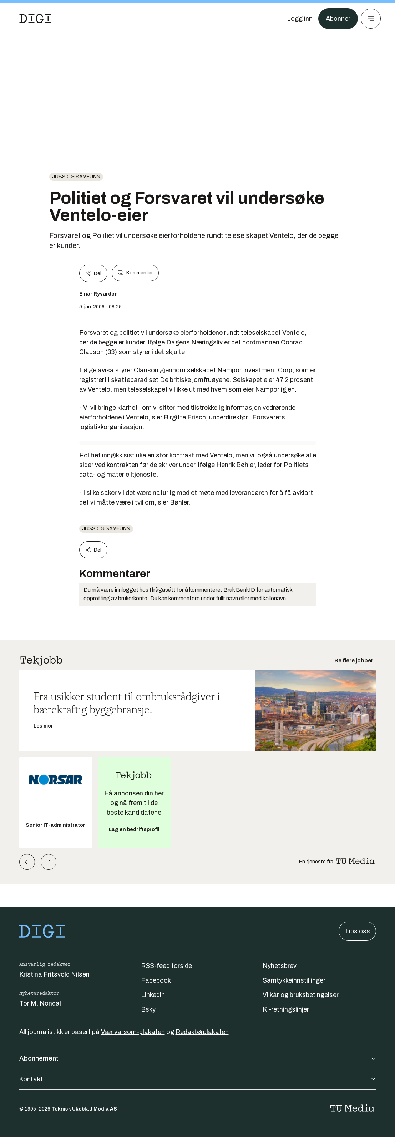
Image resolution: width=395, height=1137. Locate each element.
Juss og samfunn (76, 176)
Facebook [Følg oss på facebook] (156, 980)
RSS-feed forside (166, 965)
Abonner (338, 18)
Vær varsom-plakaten (133, 1032)
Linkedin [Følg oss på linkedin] (153, 994)
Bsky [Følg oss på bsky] (148, 1009)
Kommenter (135, 273)
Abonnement (197, 1058)
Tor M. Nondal (40, 1003)
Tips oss (357, 931)
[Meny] (371, 19)
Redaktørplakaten (202, 1032)
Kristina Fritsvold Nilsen (54, 974)
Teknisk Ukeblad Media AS (84, 1109)
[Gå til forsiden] (35, 18)
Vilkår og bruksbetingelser (301, 994)
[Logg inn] (300, 19)
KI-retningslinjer (286, 1009)
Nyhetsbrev (280, 965)
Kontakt (197, 1079)
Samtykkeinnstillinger (294, 980)
